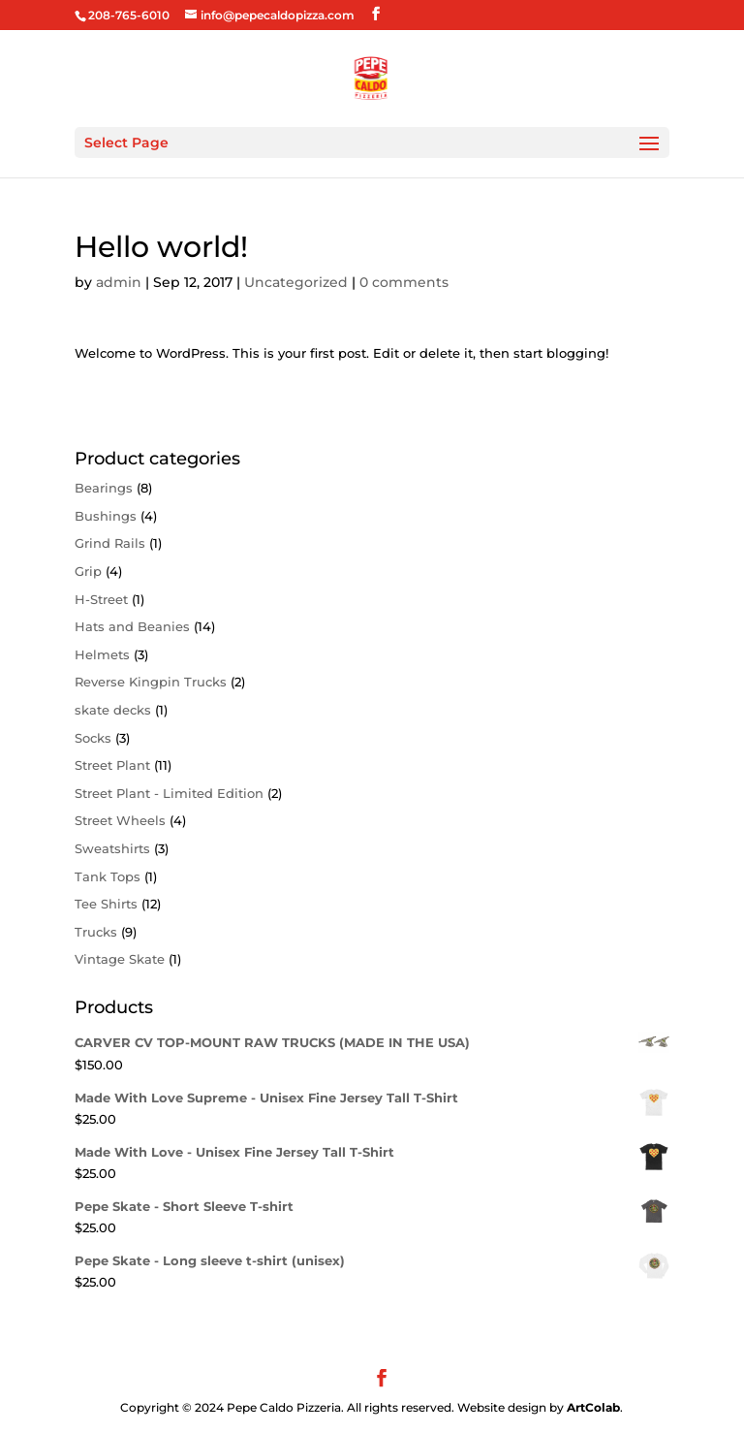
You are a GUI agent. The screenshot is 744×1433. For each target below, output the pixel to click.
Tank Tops (107, 876)
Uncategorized (296, 282)
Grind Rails (110, 543)
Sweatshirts (112, 848)
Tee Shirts (106, 903)
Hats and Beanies (132, 626)
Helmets (102, 654)
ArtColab (593, 1407)
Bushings (106, 516)
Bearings (104, 487)
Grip (88, 571)
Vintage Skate (120, 959)
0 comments (404, 282)
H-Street (101, 599)
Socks (93, 738)
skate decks (113, 709)
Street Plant (112, 765)
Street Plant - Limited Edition (169, 793)
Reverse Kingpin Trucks (151, 681)
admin (118, 282)
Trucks (96, 931)
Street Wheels (120, 820)
